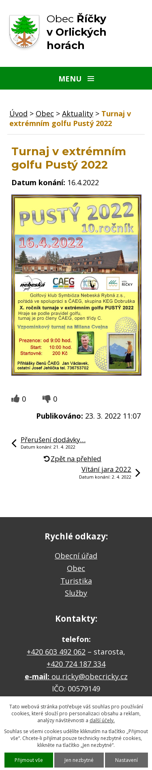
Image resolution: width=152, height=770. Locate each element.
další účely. (102, 720)
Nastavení (126, 760)
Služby (76, 593)
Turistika (76, 581)
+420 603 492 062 (56, 652)
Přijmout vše (29, 760)
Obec (45, 113)
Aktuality (77, 113)
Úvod (18, 113)
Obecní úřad (76, 555)
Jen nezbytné (79, 760)
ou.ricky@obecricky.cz (89, 676)
